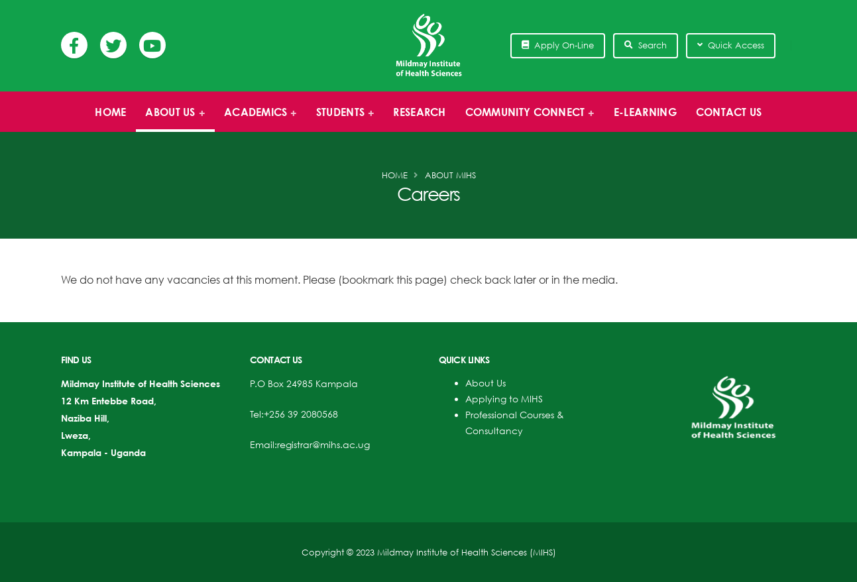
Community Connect (525, 118)
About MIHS (450, 175)
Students (341, 118)
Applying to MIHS (504, 398)
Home (110, 112)
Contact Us (729, 112)
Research (419, 112)
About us (171, 118)
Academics (257, 118)
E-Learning (645, 112)
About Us (485, 382)
